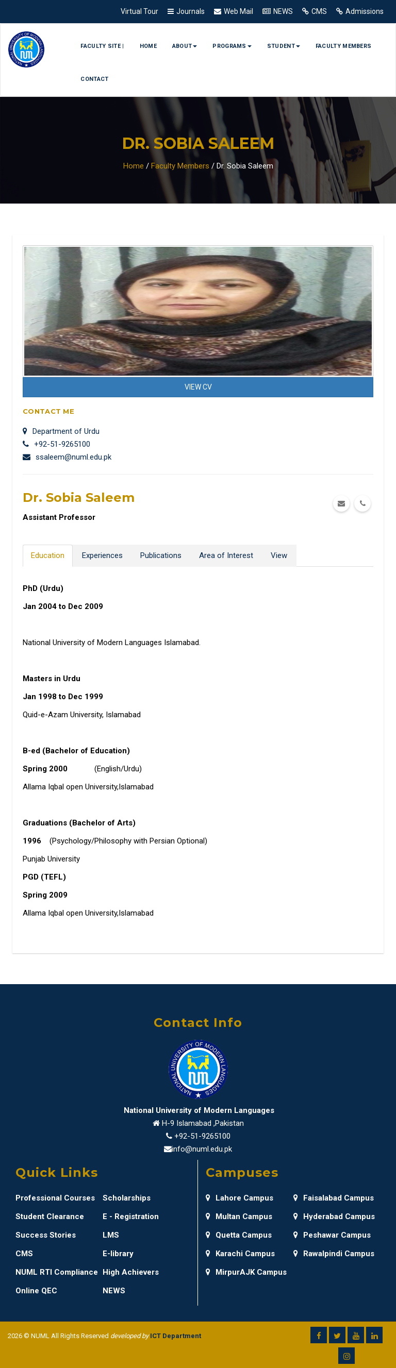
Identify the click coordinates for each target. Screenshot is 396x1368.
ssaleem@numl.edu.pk (67, 457)
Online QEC (36, 1290)
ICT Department (175, 1336)
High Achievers (131, 1272)
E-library (118, 1253)
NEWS (283, 11)
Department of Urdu (61, 431)
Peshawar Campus (332, 1235)
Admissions (364, 11)
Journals (190, 11)
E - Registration (131, 1216)
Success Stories (45, 1235)
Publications (161, 555)
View (279, 555)
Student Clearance (49, 1216)
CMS (319, 11)
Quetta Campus (239, 1235)
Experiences (102, 555)
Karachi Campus (240, 1253)
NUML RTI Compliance (56, 1272)
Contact (94, 79)
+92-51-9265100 (56, 444)
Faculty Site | (102, 46)
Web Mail (238, 11)
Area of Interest (226, 555)
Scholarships (127, 1198)
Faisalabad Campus (333, 1198)
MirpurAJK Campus (246, 1272)
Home (148, 46)
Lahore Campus (239, 1198)
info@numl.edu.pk (202, 1149)
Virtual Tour (139, 11)
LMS (111, 1235)
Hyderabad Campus (334, 1216)
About (184, 46)
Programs (231, 46)
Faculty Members (344, 46)
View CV (198, 387)
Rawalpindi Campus (333, 1253)
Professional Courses (55, 1198)
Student (283, 46)
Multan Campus (239, 1216)
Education (47, 555)
